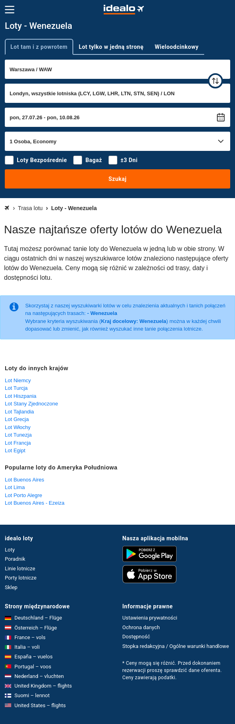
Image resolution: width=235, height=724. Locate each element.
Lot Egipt (15, 450)
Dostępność (136, 637)
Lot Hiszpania (20, 396)
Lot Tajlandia (19, 412)
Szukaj (117, 179)
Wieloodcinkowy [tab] (177, 47)
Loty (10, 550)
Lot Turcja (16, 388)
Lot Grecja (17, 419)
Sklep (11, 587)
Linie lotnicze (20, 569)
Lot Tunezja (18, 435)
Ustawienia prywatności (150, 618)
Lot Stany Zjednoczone (31, 404)
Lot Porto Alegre (23, 495)
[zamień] (215, 80)
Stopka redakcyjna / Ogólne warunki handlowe (176, 646)
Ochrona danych (141, 627)
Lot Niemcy (18, 380)
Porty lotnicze (20, 578)
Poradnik (15, 559)
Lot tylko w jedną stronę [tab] (111, 47)
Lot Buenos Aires (24, 480)
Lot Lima (15, 487)
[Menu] (10, 10)
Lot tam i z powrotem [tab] (39, 47)
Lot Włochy (17, 427)
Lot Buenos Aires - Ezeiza (34, 503)
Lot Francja (18, 443)
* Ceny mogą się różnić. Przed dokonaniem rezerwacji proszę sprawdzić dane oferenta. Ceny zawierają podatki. (172, 670)
